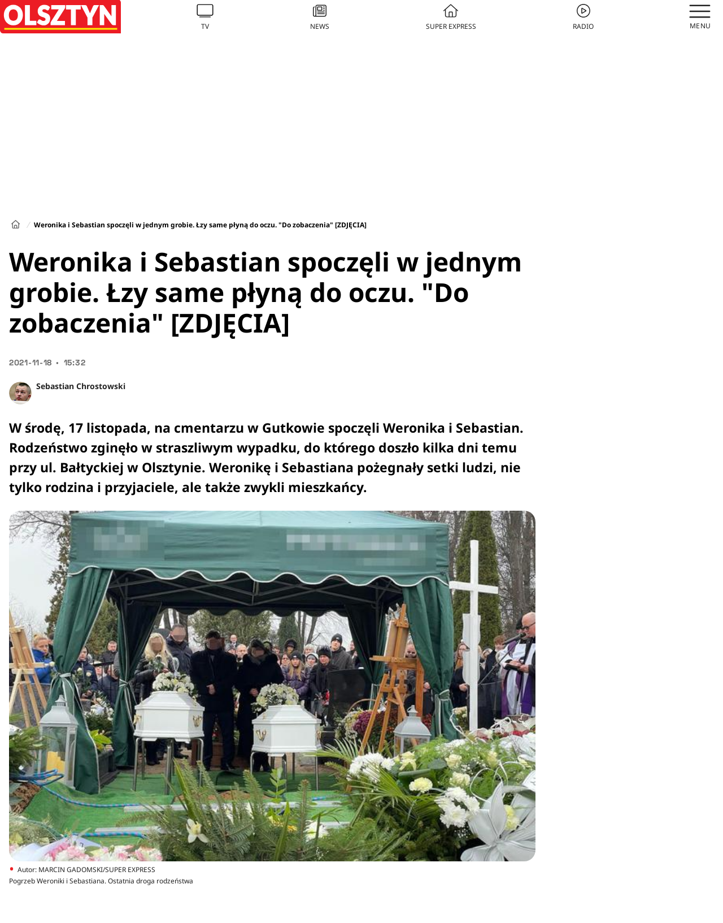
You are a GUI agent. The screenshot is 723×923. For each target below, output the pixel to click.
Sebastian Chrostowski (80, 386)
